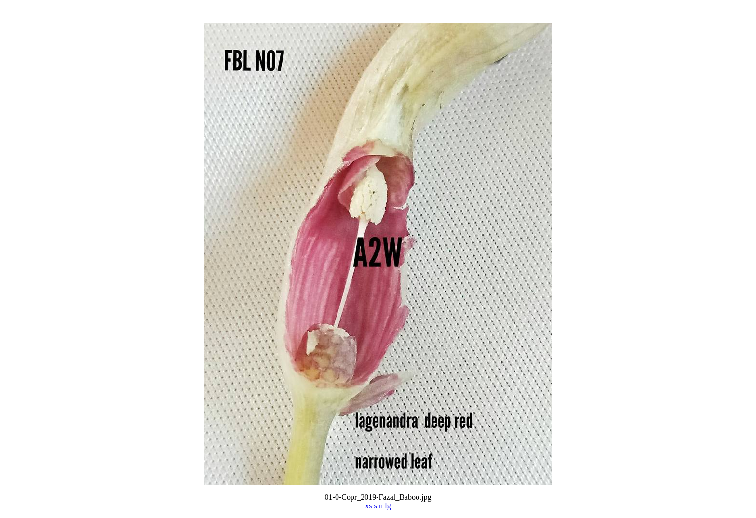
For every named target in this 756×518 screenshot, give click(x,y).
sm (378, 506)
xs (368, 506)
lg (388, 506)
